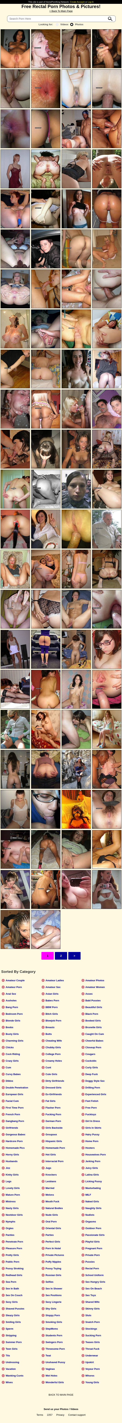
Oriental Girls (53, 1228)
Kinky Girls (12, 1174)
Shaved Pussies (15, 1308)
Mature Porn (13, 1194)
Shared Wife (92, 1302)
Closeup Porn (93, 1047)
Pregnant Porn (93, 1248)
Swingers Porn (54, 1342)
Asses (89, 993)
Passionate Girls (95, 1235)
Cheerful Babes (94, 1040)
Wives (9, 1382)
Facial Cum (12, 1101)
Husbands (11, 1161)
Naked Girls (92, 1201)
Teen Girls (11, 1348)
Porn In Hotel (53, 1248)
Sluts (88, 1315)
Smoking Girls (53, 1322)
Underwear (91, 1355)
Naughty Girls (93, 1208)
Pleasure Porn (14, 1248)
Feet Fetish (91, 1101)
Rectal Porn (92, 1268)
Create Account (77, 2)
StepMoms (51, 1328)
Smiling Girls (13, 1322)
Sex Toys (90, 1295)
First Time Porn (15, 1107)
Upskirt (89, 1362)
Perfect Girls (52, 1241)
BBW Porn (51, 1007)
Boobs (9, 1027)
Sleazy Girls (13, 1315)
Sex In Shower (53, 1288)
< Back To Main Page (61, 11)
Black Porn (91, 1013)
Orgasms (90, 1221)
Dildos (9, 1080)
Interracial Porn (54, 1161)
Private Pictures (54, 1255)
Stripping (11, 1335)
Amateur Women (95, 987)
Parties (49, 1235)
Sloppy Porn (52, 1315)
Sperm (9, 1328)
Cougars (90, 1054)
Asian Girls (52, 993)
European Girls (14, 1094)
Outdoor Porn (93, 1228)
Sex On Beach (93, 1288)
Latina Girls (92, 1174)
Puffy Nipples (53, 1261)
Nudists (89, 1214)
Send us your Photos (56, 1409)
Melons (49, 1194)
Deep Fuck (91, 1074)
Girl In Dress (92, 1121)
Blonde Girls (13, 1020)
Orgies (9, 1228)
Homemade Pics (15, 1147)
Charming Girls (14, 1040)
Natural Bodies (54, 1208)
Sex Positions (53, 1295)
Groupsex (51, 1134)
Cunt (48, 1067)
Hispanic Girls (53, 1141)
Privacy (60, 1414)
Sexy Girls (12, 1302)
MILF (88, 1194)
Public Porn (12, 1261)
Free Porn (91, 1107)
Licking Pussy (93, 1181)
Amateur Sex (52, 987)
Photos (76, 24)
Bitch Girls (51, 1013)
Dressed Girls (53, 1087)
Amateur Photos (94, 980)
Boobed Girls (93, 1020)
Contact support (76, 1414)
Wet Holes (51, 1375)
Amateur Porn (14, 987)
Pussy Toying (53, 1268)
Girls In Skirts (93, 1127)
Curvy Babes (13, 1074)
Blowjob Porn (53, 1020)
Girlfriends (12, 1127)
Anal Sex (11, 993)
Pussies (90, 1261)
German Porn (53, 1121)
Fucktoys (90, 1114)
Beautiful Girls (93, 1007)
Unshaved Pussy (55, 1362)
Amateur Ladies (54, 980)
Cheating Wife (53, 1040)
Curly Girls (91, 1067)
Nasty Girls (12, 1208)
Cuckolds (90, 1060)
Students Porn (53, 1335)
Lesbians (50, 1181)
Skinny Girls (92, 1308)
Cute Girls (51, 1074)
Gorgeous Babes (15, 1134)
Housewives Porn (95, 1154)
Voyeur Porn (92, 1368)
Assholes (11, 1000)
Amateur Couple (15, 980)
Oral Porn (51, 1221)
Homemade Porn (55, 1147)
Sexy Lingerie (53, 1302)
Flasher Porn (52, 1107)
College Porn (53, 1054)
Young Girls (92, 1382)
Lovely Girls (13, 1188)
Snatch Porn (92, 1322)
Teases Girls (92, 1342)
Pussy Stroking (14, 1268)
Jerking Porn (92, 1161)
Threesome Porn (55, 1348)
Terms (39, 1414)
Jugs (48, 1168)
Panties (10, 1235)
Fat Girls (50, 1101)
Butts (48, 1034)
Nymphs (10, 1221)
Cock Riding (13, 1054)
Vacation (11, 1368)
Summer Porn (14, 1342)
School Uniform (94, 1275)
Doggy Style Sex (95, 1080)
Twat (48, 1355)
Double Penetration (17, 1087)
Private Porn (92, 1255)
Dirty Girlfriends (54, 1080)
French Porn (13, 1114)
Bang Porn (12, 1007)
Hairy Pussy (92, 1134)
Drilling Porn (92, 1087)
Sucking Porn (93, 1335)
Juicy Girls (91, 1168)
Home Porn (91, 1141)
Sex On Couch (14, 1295)
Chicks (10, 1047)
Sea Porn (11, 1281)
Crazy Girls (12, 1060)
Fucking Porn (53, 1114)
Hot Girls (50, 1154)
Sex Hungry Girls (95, 1281)
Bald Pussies (93, 1000)
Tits (8, 1355)
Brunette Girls (93, 1027)
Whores (89, 1375)
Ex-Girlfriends (53, 1094)
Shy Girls (50, 1308)
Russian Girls (53, 1275)
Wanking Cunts (14, 1375)
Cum (8, 1067)
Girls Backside (54, 1127)
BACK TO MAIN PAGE (61, 1394)
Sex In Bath (12, 1288)
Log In (91, 2)
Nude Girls (51, 1214)
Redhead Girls (14, 1275)
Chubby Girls (53, 1047)
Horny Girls (12, 1154)
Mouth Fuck (52, 1201)
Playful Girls (92, 1241)
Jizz (8, 1168)
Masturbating (93, 1188)
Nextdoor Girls (14, 1214)
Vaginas (50, 1368)
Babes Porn (52, 1000)
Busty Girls (12, 1034)
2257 (49, 1414)
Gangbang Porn (15, 1121)
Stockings (91, 1328)
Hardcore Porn (14, 1141)
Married (49, 1188)
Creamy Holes (53, 1060)
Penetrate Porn (14, 1241)
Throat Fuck (92, 1348)
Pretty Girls (12, 1255)
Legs (8, 1181)
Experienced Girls (95, 1094)
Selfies (49, 1281)
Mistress (11, 1201)
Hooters (90, 1147)
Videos (62, 24)
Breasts (49, 1027)
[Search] (61, 19)
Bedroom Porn (14, 1013)
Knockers (51, 1174)
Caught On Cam (94, 1034)
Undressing (12, 1362)
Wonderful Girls (54, 1382)
